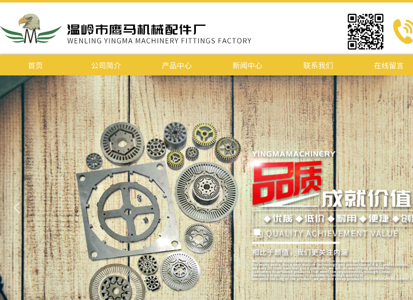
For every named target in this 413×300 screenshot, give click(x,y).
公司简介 (106, 65)
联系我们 (318, 65)
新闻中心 (247, 65)
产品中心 (177, 65)
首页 (35, 65)
